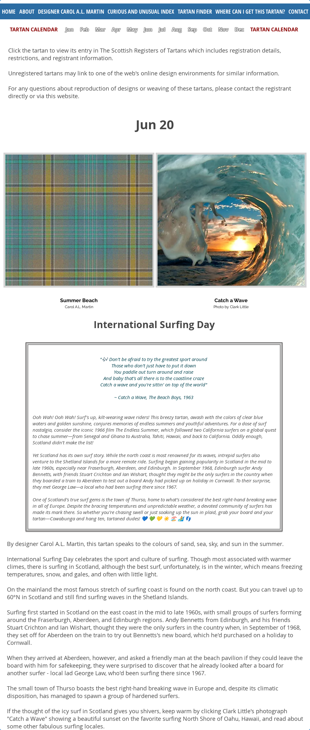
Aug (177, 29)
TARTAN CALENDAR (37, 29)
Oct (208, 29)
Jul (163, 29)
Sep (192, 29)
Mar (100, 29)
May (132, 29)
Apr (116, 29)
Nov (223, 29)
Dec (239, 29)
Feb (84, 29)
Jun (148, 29)
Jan (69, 29)
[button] (141, 11)
